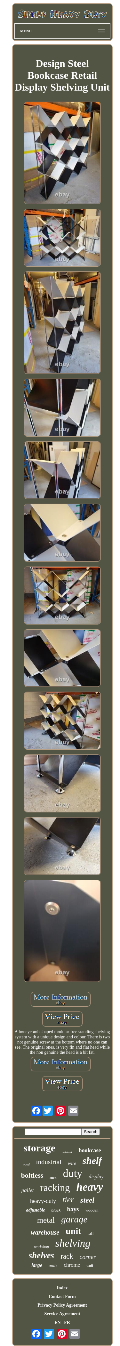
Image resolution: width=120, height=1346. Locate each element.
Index (62, 1288)
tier (68, 1199)
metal (46, 1220)
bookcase (89, 1150)
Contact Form (62, 1296)
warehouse (45, 1232)
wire (72, 1163)
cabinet (67, 1152)
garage (74, 1219)
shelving (73, 1243)
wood (26, 1164)
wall (89, 1265)
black (56, 1210)
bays (73, 1209)
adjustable (35, 1210)
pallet (27, 1190)
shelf (92, 1160)
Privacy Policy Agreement (62, 1305)
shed (53, 1178)
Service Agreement (62, 1313)
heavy (89, 1187)
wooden (91, 1210)
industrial (48, 1162)
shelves (41, 1255)
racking (55, 1187)
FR (67, 1322)
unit (73, 1231)
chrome (72, 1265)
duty (72, 1173)
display (96, 1176)
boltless (32, 1175)
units (53, 1265)
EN (57, 1322)
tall (90, 1233)
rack (66, 1256)
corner (88, 1256)
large (36, 1265)
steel (87, 1200)
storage (40, 1148)
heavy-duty (43, 1201)
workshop (41, 1247)
